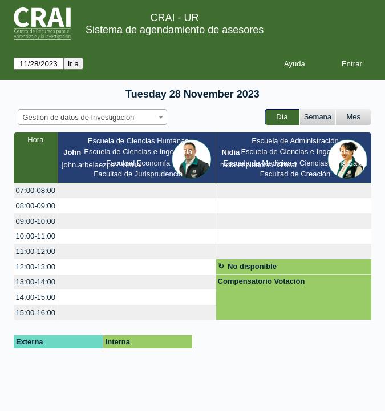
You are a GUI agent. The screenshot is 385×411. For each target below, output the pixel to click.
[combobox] (92, 117)
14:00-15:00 (35, 297)
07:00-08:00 (35, 190)
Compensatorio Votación (261, 281)
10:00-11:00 (35, 236)
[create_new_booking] (137, 191)
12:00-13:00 (35, 267)
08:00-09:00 (35, 206)
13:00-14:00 (35, 281)
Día (281, 116)
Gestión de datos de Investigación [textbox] (79, 117)
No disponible (252, 266)
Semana (317, 116)
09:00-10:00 (35, 221)
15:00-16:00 (35, 312)
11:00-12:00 (35, 251)
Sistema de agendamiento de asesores (175, 29)
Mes (354, 116)
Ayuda (294, 63)
